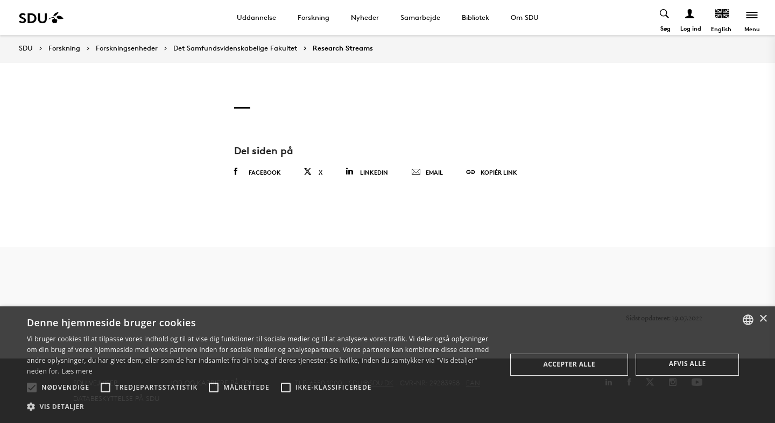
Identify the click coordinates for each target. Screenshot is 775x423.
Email (427, 172)
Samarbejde (420, 17)
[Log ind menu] (690, 17)
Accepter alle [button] (569, 364)
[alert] (387, 364)
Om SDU (525, 17)
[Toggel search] (665, 17)
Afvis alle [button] (687, 363)
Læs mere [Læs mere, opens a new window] (76, 371)
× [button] (763, 319)
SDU (26, 48)
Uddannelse (256, 17)
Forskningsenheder (127, 48)
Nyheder (365, 17)
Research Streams (343, 48)
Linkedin (367, 171)
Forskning (313, 17)
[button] (32, 387)
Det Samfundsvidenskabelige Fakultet (235, 48)
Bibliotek (475, 17)
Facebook (257, 172)
